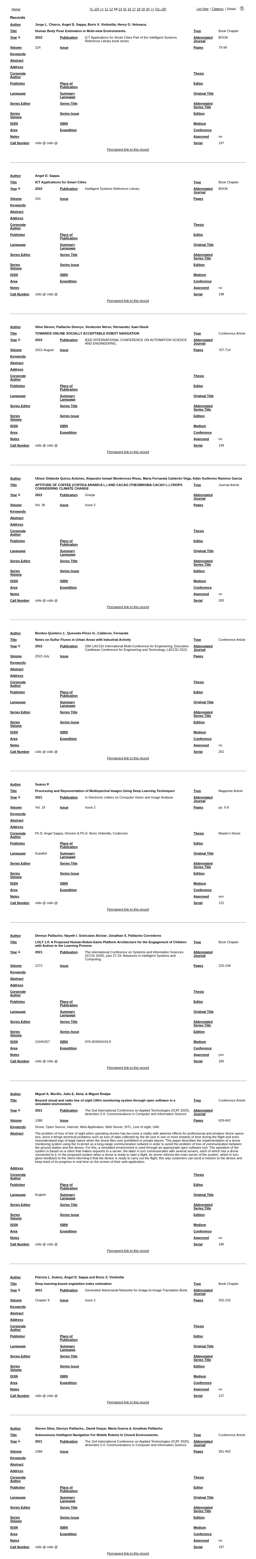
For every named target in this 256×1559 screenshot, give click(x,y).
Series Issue (69, 113)
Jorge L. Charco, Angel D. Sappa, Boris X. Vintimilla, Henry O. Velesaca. (91, 24)
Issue (64, 47)
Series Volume (16, 115)
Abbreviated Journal (203, 39)
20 (147, 9)
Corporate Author (18, 75)
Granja (90, 495)
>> (152, 9)
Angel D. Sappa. (47, 175)
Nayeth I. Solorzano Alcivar (85, 935)
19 (143, 9)
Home (15, 9)
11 (106, 9)
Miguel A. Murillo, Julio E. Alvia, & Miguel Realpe (73, 1094)
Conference (203, 130)
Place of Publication (69, 85)
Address (16, 67)
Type (197, 31)
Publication (69, 37)
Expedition (68, 130)
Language (18, 93)
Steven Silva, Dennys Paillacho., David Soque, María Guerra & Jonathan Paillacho (98, 1428)
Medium (200, 123)
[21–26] (160, 9)
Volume (16, 47)
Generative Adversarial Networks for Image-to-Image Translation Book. (136, 1290)
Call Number (19, 143)
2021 (38, 797)
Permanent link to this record (128, 149)
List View (203, 9)
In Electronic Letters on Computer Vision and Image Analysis (129, 797)
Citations (218, 9)
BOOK (223, 37)
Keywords (18, 54)
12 (111, 9)
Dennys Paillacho (48, 935)
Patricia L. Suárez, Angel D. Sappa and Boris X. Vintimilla (79, 1277)
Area (13, 130)
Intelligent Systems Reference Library (112, 188)
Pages (198, 47)
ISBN (64, 123)
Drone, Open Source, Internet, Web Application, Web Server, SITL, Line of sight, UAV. (97, 1127)
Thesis (199, 73)
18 (138, 9)
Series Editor (20, 103)
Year (13, 37)
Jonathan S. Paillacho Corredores (135, 935)
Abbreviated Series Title (203, 105)
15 (124, 9)
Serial (198, 143)
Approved (201, 136)
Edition (199, 113)
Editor (198, 83)
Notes (14, 136)
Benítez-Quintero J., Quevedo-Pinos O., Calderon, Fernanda (81, 633)
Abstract (16, 60)
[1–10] (95, 9)
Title (13, 31)
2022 (38, 37)
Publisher (17, 83)
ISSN (14, 123)
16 (129, 9)
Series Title (69, 103)
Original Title (204, 93)
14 (120, 9)
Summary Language (68, 95)
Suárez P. (42, 784)
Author (15, 24)
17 (134, 9)
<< (102, 9)
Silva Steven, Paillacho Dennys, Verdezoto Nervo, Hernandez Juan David (91, 327)
